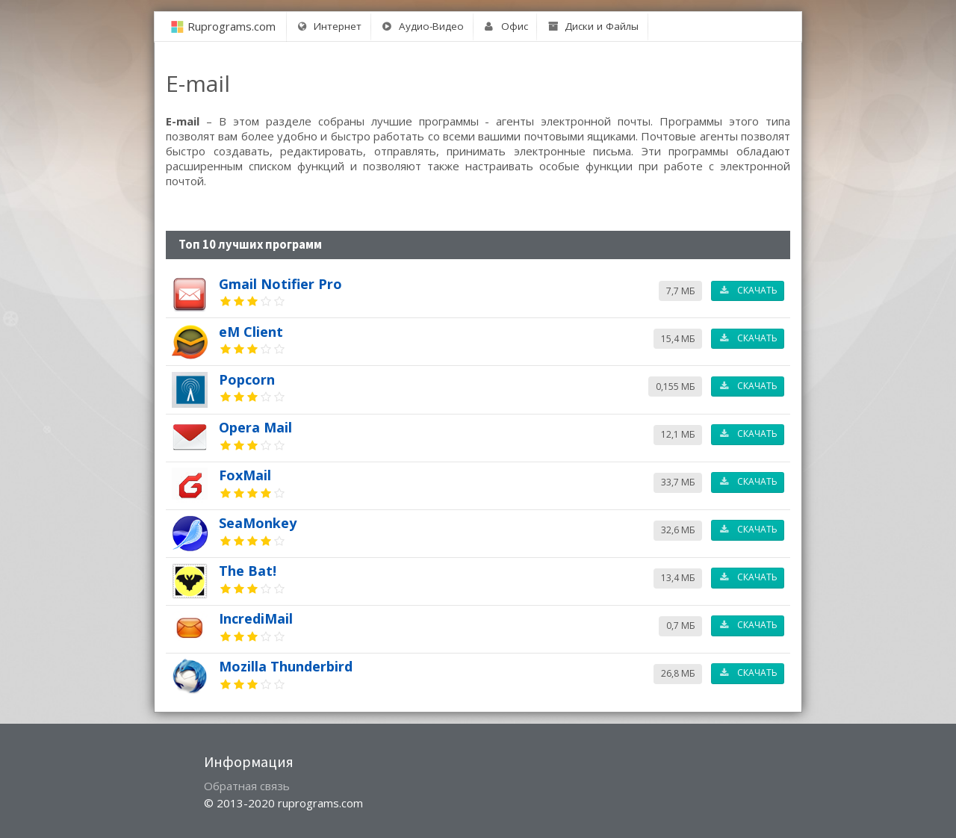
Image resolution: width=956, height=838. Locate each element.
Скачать (747, 290)
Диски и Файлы (593, 26)
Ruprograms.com (231, 26)
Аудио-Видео (422, 26)
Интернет (328, 26)
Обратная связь (247, 785)
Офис (505, 26)
